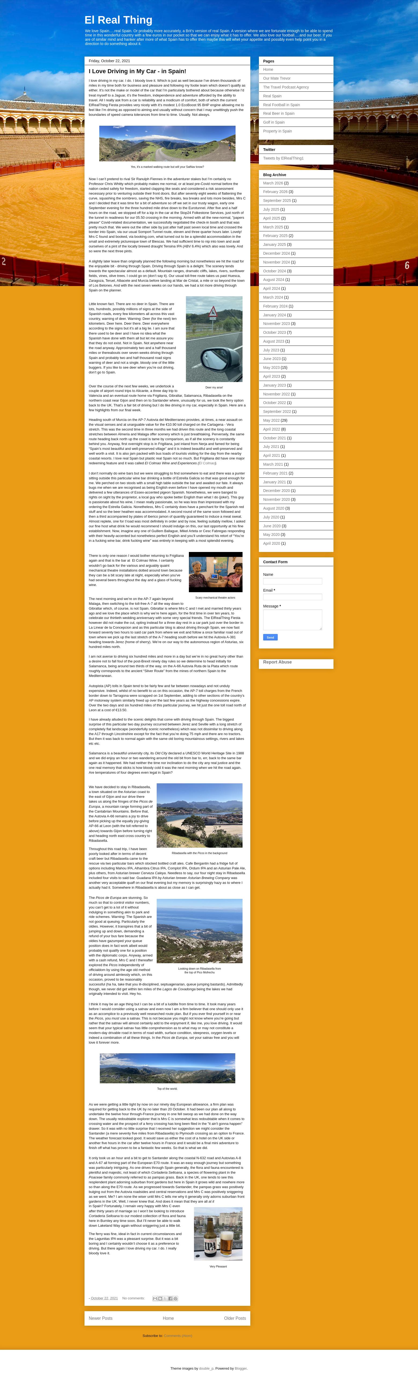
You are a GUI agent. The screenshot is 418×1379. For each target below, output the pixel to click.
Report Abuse (277, 661)
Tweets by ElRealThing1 (283, 158)
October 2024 (274, 271)
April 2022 (271, 429)
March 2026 (273, 183)
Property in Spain (277, 131)
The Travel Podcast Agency (286, 87)
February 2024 (275, 306)
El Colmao (207, 463)
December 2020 (276, 490)
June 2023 (272, 359)
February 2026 (275, 192)
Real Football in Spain (281, 105)
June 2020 (272, 526)
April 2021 (271, 455)
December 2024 (276, 253)
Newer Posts (100, 1318)
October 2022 (274, 403)
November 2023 (276, 323)
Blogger (241, 1368)
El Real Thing (118, 20)
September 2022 (277, 411)
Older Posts (235, 1318)
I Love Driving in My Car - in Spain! (137, 71)
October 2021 (274, 438)
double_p (206, 1368)
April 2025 (271, 218)
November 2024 (276, 262)
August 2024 (273, 279)
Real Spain (272, 96)
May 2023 (271, 367)
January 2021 (274, 482)
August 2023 (273, 341)
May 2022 (271, 420)
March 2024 (273, 297)
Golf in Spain (274, 122)
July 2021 (271, 446)
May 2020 (271, 534)
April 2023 (271, 376)
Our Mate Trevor (277, 78)
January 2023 (274, 385)
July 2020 (271, 517)
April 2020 (271, 543)
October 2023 (274, 332)
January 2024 (274, 315)
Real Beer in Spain (279, 113)
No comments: (134, 1298)
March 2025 (273, 227)
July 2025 (271, 209)
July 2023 (271, 350)
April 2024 (271, 288)
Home (168, 1318)
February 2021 (275, 473)
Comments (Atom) (178, 1336)
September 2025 (277, 200)
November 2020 (276, 499)
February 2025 (275, 235)
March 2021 (273, 464)
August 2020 (273, 508)
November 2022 (276, 394)
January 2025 (274, 244)
